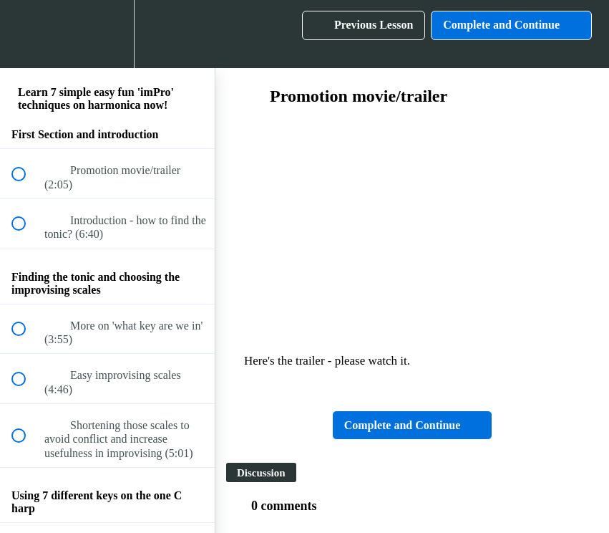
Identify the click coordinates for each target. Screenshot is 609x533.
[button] (26, 34)
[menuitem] (107, 34)
